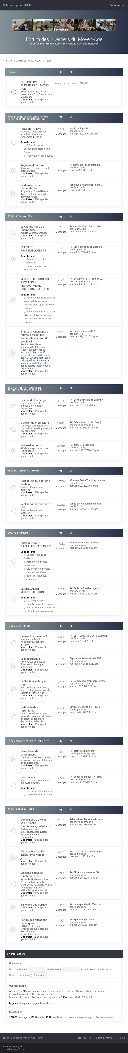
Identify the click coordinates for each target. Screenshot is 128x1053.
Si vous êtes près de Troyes (85, 707)
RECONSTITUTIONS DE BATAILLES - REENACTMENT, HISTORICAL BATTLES (35, 284)
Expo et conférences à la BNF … (87, 658)
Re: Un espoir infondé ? (82, 331)
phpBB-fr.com (21, 1049)
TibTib (77, 506)
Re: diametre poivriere (82, 751)
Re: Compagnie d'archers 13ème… (88, 681)
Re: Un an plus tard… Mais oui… (86, 904)
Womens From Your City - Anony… (88, 480)
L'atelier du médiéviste (34, 422)
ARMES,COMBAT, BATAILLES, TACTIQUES (35, 544)
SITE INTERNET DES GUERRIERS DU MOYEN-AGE (35, 85)
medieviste (79, 591)
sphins (77, 131)
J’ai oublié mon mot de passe (95, 969)
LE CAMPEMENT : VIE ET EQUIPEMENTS (28, 741)
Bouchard (79, 167)
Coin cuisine (28, 777)
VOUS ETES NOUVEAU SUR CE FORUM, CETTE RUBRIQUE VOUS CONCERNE (28, 117)
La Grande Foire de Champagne (32, 228)
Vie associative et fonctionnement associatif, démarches (34, 876)
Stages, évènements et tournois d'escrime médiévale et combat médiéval (34, 336)
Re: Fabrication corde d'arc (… (86, 422)
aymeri (77, 334)
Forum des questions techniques (33, 921)
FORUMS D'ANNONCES (20, 216)
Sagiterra (79, 249)
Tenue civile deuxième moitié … (87, 503)
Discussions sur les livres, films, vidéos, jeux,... (32, 855)
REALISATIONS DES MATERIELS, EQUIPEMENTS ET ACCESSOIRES (25, 389)
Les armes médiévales (37, 568)
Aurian (109, 1017)
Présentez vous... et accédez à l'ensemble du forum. (37, 149)
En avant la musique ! (33, 636)
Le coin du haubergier (34, 400)
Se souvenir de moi (20, 975)
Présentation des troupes (38, 155)
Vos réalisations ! (31, 445)
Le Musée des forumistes (29, 709)
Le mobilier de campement (29, 753)
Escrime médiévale (35, 572)
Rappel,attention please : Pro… (86, 226)
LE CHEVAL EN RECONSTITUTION (32, 590)
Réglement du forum (33, 165)
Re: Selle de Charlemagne (84, 588)
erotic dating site (79, 128)
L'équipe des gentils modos (34, 101)
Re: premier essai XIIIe (82, 445)
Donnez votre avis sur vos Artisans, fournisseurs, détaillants (35, 823)
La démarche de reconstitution (30, 186)
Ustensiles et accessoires (38, 794)
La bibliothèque (30, 658)
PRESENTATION (30, 128)
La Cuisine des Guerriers (38, 791)
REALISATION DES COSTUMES (24, 470)
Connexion (15, 963)
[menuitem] (28, 5)
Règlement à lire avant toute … (86, 165)
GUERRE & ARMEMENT (20, 532)
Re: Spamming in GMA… (83, 919)
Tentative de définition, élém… (86, 184)
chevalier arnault (82, 281)
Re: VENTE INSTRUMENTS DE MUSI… (89, 635)
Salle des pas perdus (33, 904)
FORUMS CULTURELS (19, 626)
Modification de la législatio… (86, 542)
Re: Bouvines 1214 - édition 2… (86, 278)
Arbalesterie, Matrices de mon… (87, 819)
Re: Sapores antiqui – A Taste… (86, 776)
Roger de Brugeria (83, 753)
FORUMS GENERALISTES (21, 809)
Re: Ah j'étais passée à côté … (85, 872)
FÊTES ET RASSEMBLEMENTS (33, 249)
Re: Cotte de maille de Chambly (86, 399)
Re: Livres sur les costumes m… (87, 851)
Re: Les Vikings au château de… (87, 247)
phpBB (19, 1046)
